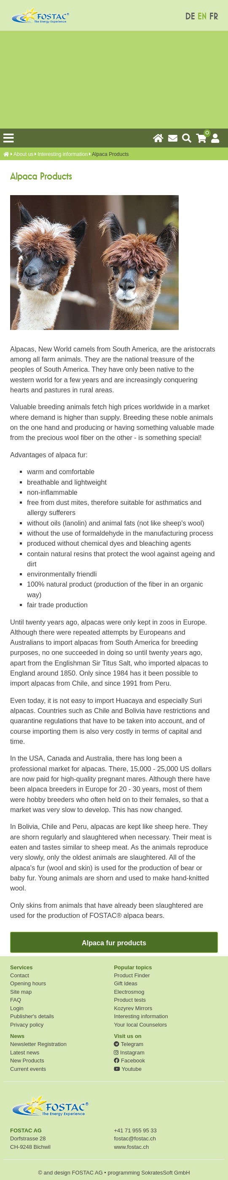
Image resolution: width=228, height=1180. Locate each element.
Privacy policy (26, 1025)
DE (190, 16)
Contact (19, 975)
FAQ (15, 1000)
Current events (28, 1069)
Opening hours (28, 983)
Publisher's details (32, 1016)
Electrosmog (129, 992)
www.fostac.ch (131, 1147)
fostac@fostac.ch (135, 1138)
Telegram (128, 1044)
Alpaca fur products (114, 943)
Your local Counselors (140, 1025)
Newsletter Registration (38, 1044)
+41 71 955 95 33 (135, 1130)
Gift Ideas (125, 983)
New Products (27, 1060)
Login (17, 1008)
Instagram (129, 1052)
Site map (21, 992)
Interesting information (63, 154)
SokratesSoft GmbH (165, 1172)
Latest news (24, 1052)
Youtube (127, 1069)
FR (213, 16)
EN (202, 16)
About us (23, 154)
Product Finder (132, 975)
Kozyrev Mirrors (133, 1008)
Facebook (129, 1060)
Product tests (130, 1000)
